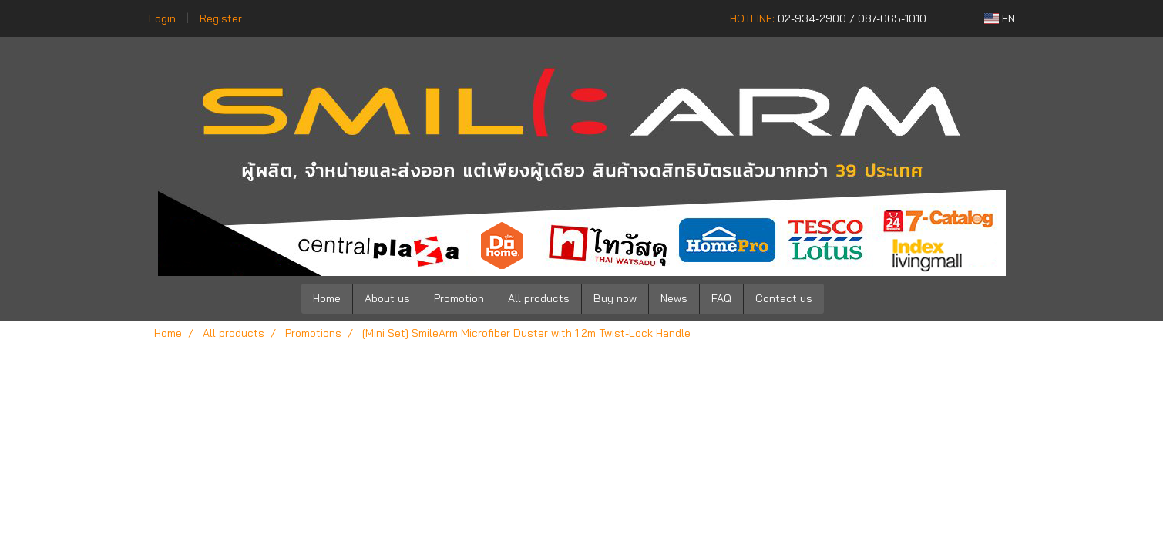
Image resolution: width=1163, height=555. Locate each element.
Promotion (459, 298)
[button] (847, 299)
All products (539, 298)
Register (221, 18)
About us (387, 298)
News (673, 298)
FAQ (721, 298)
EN (999, 18)
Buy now (615, 298)
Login (162, 18)
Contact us (783, 298)
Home (327, 298)
